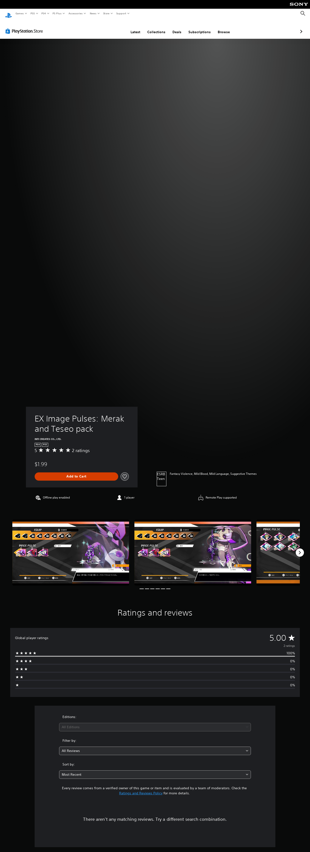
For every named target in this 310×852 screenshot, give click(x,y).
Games (19, 13)
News (93, 13)
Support (121, 13)
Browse (198, 27)
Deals (151, 27)
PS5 (32, 13)
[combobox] (155, 722)
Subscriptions (174, 27)
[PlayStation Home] (8, 13)
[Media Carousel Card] (70, 548)
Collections (131, 27)
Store (106, 13)
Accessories (75, 13)
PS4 (43, 13)
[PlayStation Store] (25, 26)
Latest (110, 27)
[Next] (300, 548)
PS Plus (57, 13)
